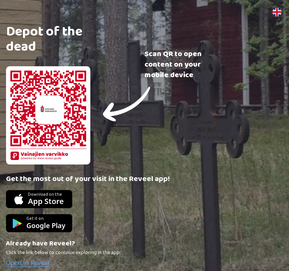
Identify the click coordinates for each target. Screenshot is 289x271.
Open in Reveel (28, 263)
